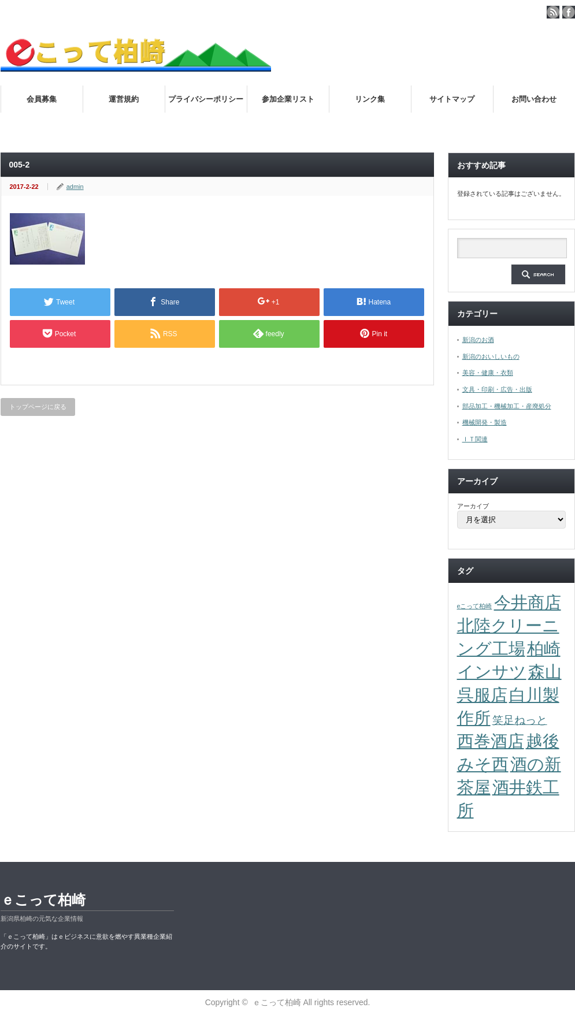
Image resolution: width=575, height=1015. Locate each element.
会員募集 (42, 99)
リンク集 (370, 99)
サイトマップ (451, 99)
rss (553, 12)
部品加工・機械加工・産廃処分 (506, 406)
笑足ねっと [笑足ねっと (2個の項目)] (519, 720)
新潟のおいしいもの (491, 356)
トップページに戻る (37, 406)
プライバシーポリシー (205, 99)
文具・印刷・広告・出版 (497, 389)
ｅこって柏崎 (43, 900)
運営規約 (124, 99)
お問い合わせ (534, 99)
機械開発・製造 (484, 422)
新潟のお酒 (478, 339)
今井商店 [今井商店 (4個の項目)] (527, 602)
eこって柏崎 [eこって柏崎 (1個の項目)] (474, 606)
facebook (568, 12)
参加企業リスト (288, 99)
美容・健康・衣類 (487, 372)
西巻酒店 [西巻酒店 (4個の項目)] (490, 740)
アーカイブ (473, 506)
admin (75, 186)
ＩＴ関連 (475, 439)
